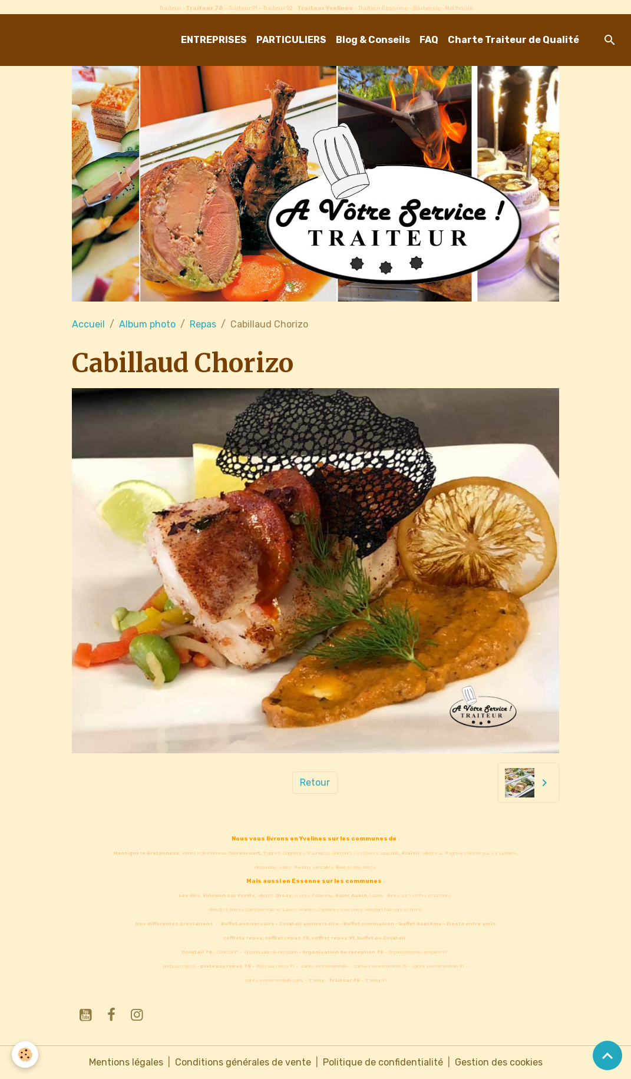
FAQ (428, 39)
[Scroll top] (607, 1055)
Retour (315, 782)
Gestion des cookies (499, 1062)
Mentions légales (126, 1062)
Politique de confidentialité (383, 1062)
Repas (203, 324)
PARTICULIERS (291, 39)
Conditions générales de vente (243, 1062)
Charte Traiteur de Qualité (513, 39)
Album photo (147, 324)
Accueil (88, 324)
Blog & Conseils (373, 39)
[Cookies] (25, 1054)
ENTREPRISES (214, 39)
